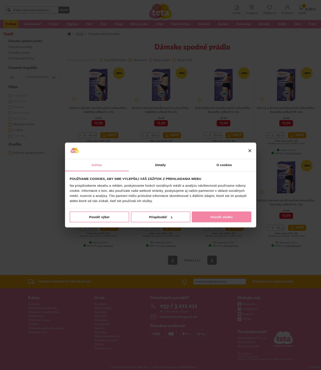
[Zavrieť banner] (249, 150)
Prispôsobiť (160, 217)
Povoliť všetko (222, 217)
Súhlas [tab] (97, 164)
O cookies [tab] (224, 164)
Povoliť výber (99, 217)
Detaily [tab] (160, 164)
